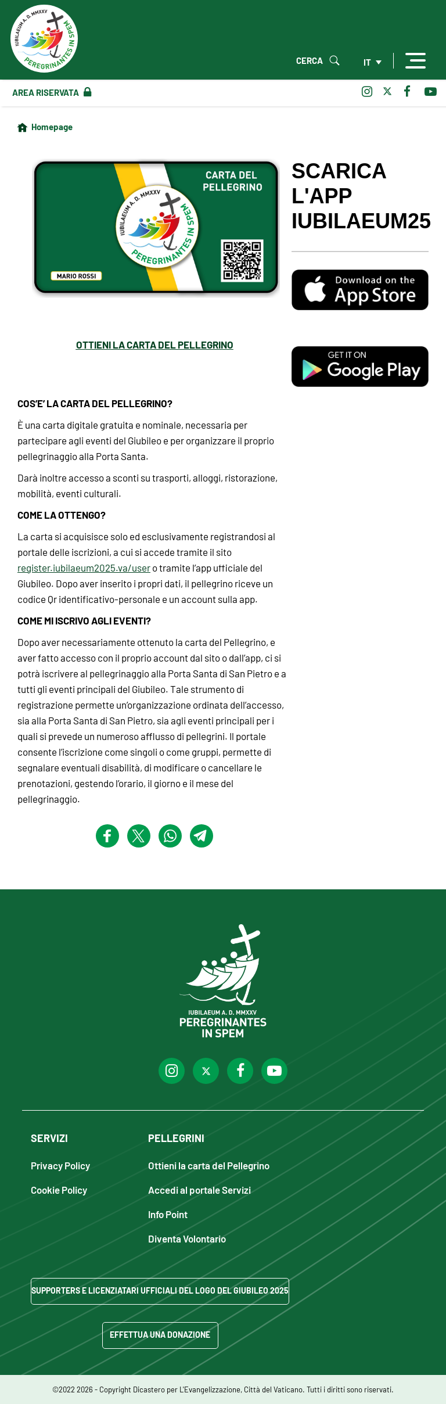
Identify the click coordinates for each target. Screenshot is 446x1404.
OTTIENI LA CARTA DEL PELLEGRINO (154, 344)
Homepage (52, 126)
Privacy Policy (60, 1165)
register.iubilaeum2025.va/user (83, 567)
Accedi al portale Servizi (199, 1189)
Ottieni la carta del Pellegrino (208, 1165)
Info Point (168, 1213)
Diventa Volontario (187, 1238)
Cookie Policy (59, 1189)
